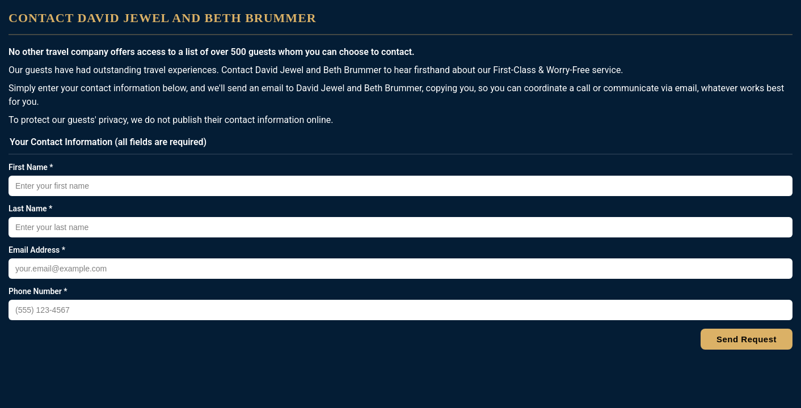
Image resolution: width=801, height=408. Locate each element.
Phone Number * (38, 291)
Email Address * (37, 249)
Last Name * (30, 208)
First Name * (31, 167)
